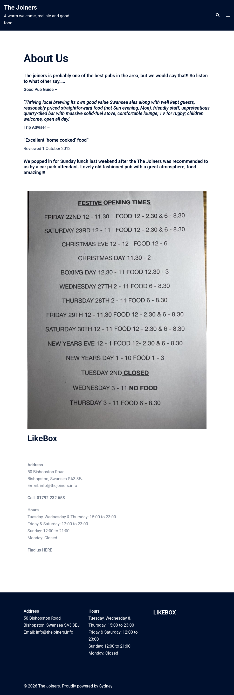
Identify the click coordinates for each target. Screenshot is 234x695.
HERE (47, 550)
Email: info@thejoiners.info (52, 485)
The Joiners (20, 7)
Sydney (106, 686)
